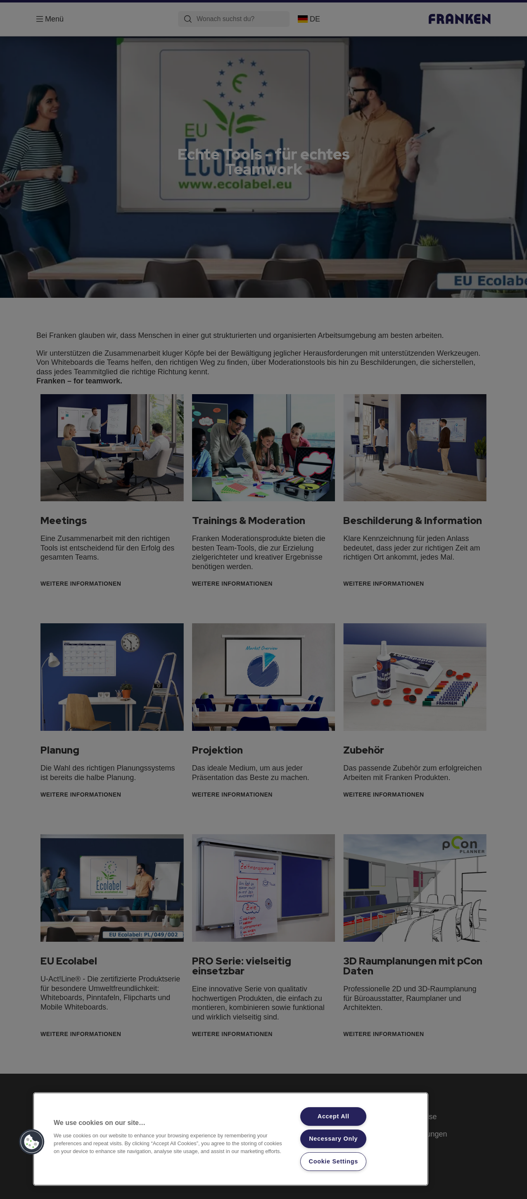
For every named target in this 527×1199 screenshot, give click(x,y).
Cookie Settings (333, 1161)
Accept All (333, 1116)
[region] (230, 1139)
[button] (32, 1142)
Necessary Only (333, 1138)
